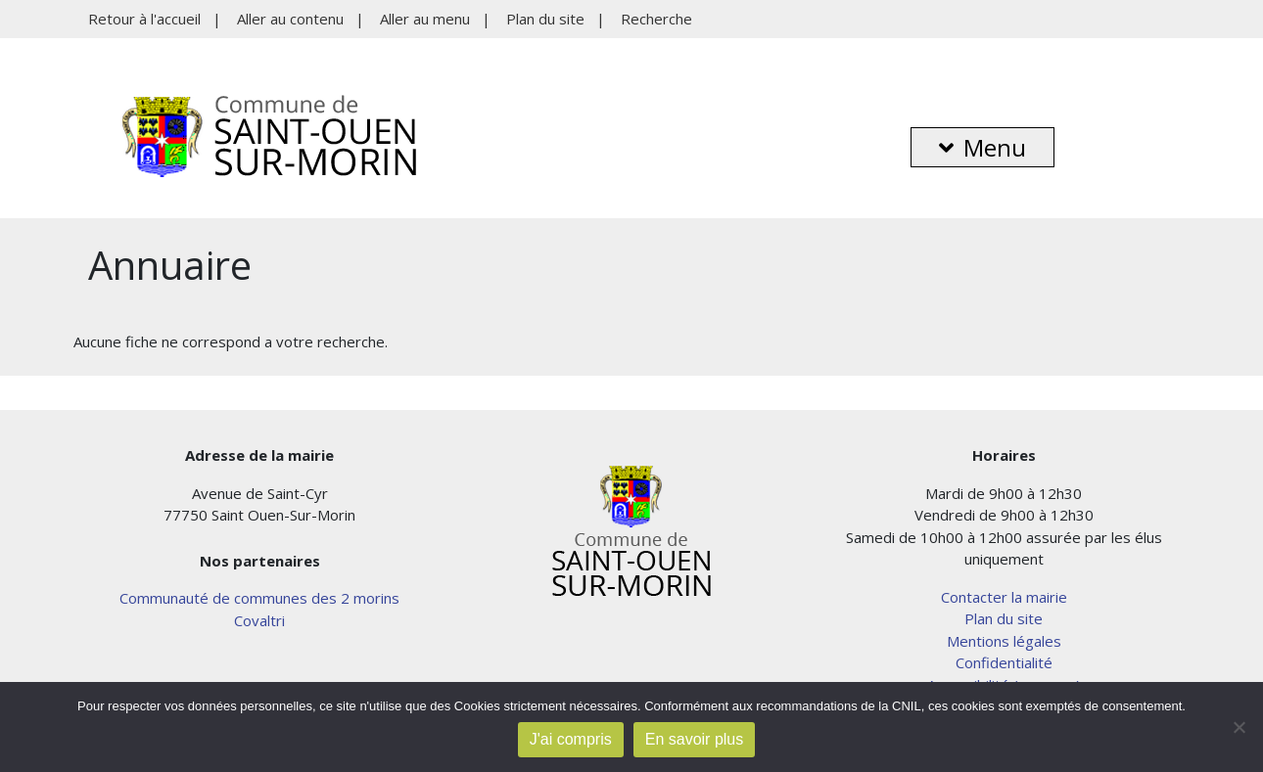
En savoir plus (694, 739)
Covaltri (259, 620)
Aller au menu (425, 18)
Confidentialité (1004, 662)
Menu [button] (982, 147)
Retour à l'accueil (144, 18)
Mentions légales (1004, 641)
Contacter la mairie (1004, 597)
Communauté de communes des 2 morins (259, 598)
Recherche (656, 18)
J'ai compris (571, 739)
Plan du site (545, 18)
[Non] (1238, 727)
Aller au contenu (290, 18)
